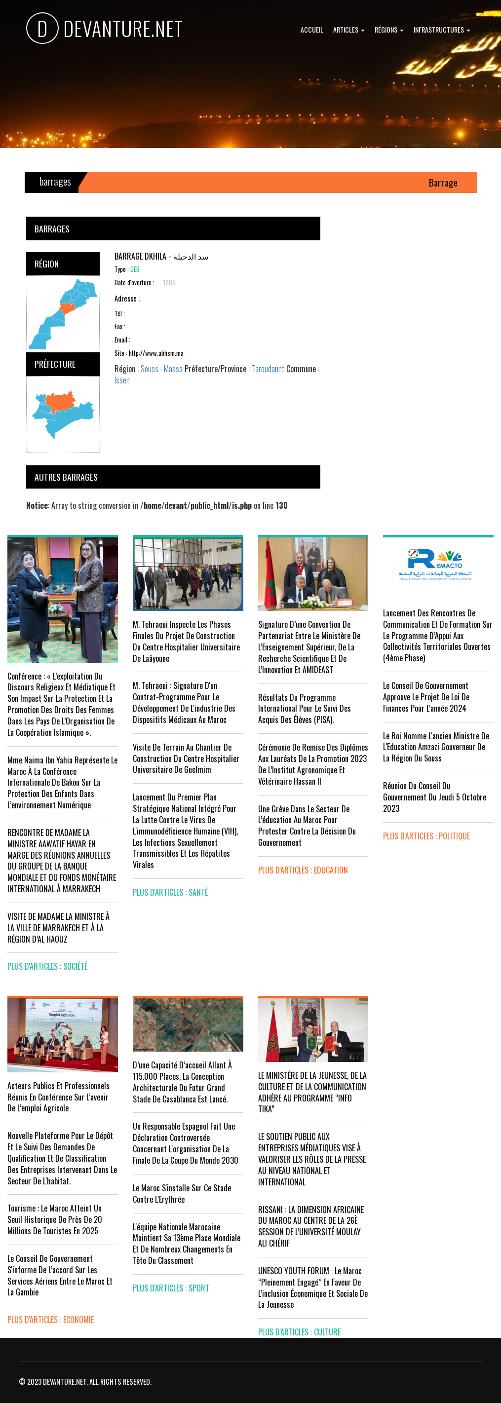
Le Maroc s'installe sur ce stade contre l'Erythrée (182, 1193)
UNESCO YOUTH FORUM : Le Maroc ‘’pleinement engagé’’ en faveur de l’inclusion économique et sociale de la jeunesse (313, 1288)
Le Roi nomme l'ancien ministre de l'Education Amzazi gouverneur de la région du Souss (436, 747)
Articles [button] (349, 29)
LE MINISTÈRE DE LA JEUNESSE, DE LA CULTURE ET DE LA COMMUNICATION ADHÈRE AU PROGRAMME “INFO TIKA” (312, 1092)
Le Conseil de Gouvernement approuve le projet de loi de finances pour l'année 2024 (426, 697)
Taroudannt (268, 369)
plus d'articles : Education (303, 870)
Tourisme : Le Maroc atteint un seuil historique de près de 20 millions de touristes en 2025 (54, 1219)
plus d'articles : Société (47, 966)
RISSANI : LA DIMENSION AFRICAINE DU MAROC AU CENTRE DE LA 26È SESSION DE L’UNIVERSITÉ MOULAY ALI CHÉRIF (311, 1227)
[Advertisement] (405, 278)
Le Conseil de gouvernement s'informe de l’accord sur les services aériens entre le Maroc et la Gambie (60, 1275)
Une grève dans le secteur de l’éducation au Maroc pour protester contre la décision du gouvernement (307, 826)
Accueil (312, 29)
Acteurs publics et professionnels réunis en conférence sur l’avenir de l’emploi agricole (58, 1097)
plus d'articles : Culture (299, 1332)
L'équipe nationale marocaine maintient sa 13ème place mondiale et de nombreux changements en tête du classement (186, 1244)
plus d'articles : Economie (50, 1320)
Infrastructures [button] (442, 29)
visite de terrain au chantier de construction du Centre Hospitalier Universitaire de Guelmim (186, 758)
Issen (122, 380)
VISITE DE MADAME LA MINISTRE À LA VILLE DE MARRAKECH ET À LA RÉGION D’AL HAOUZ (58, 927)
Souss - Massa (162, 369)
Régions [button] (389, 29)
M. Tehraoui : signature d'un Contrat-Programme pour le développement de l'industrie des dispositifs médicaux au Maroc (184, 702)
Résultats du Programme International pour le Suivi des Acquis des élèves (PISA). (304, 708)
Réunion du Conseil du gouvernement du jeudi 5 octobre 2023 (434, 797)
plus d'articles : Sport (171, 1288)
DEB (135, 269)
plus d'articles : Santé (170, 892)
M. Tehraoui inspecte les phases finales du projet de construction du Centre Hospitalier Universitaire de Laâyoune (186, 641)
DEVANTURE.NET (104, 30)
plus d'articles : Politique (426, 836)
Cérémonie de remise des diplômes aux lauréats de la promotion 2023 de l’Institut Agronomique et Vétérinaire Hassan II (313, 764)
